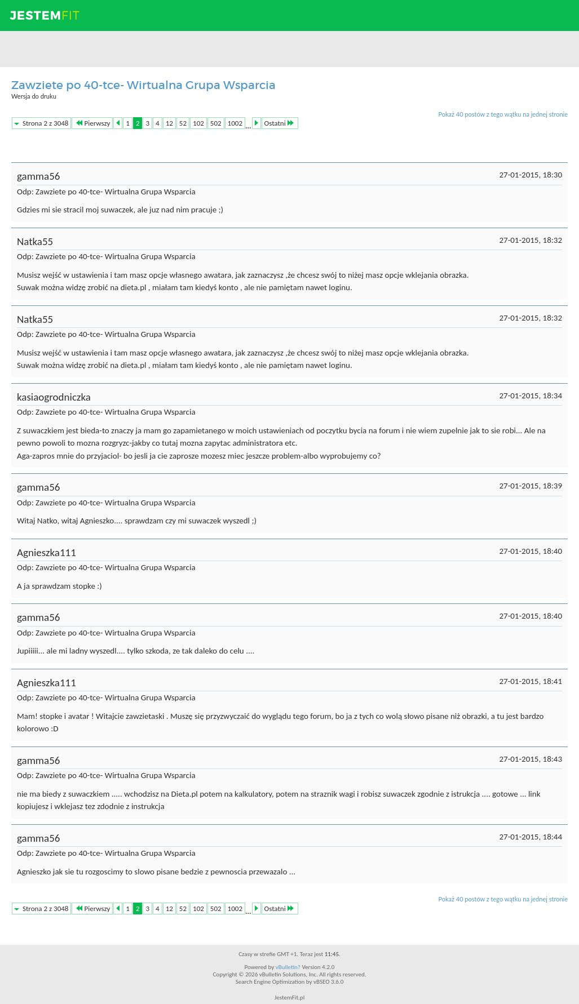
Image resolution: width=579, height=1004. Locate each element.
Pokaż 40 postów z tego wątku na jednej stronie (503, 114)
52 (183, 123)
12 (169, 123)
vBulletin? (288, 967)
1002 (235, 123)
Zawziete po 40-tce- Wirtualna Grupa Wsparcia (143, 85)
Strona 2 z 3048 (45, 123)
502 (216, 123)
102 (198, 123)
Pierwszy (93, 123)
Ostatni (279, 123)
